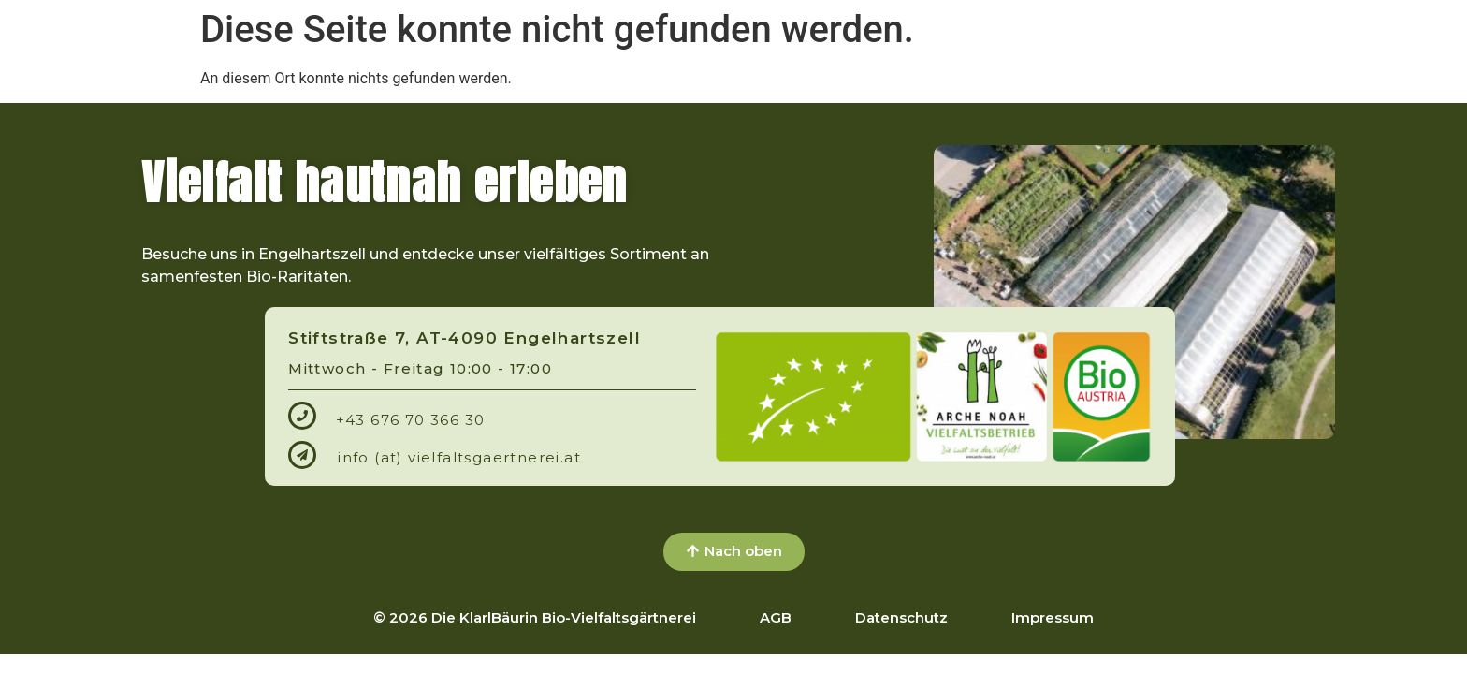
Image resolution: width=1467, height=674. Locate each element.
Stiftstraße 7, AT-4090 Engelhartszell (464, 338)
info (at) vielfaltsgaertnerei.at (459, 457)
